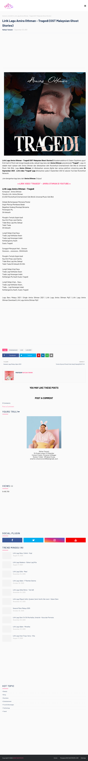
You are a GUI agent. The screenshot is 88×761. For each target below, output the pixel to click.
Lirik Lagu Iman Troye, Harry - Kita (24, 636)
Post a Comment (8, 406)
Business (5, 698)
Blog (4, 694)
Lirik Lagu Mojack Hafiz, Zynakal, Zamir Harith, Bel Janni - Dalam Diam (35, 599)
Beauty (5, 691)
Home (4, 16)
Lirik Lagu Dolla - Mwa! (20, 571)
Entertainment (13, 350)
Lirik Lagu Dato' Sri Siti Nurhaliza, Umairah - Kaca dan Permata (33, 617)
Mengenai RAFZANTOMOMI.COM (69, 758)
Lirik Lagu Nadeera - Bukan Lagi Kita (25, 562)
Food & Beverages (8, 704)
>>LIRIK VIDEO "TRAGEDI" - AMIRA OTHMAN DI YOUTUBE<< (44, 183)
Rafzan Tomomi (7, 30)
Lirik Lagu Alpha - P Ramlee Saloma (24, 581)
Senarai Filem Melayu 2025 (21, 608)
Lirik (21, 350)
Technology (6, 708)
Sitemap (83, 758)
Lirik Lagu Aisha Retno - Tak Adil (23, 590)
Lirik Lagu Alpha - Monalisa (21, 627)
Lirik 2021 (10, 16)
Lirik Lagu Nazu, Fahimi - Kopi (22, 553)
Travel (5, 711)
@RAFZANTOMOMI (18, 758)
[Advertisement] (45, 51)
